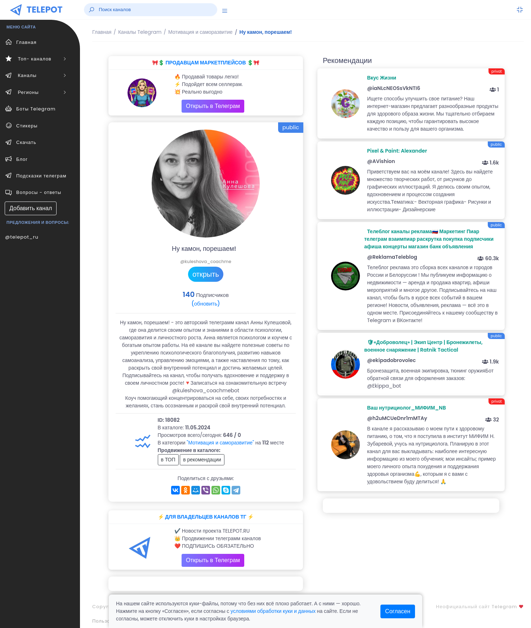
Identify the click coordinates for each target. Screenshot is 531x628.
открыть (205, 274)
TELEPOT (45, 9)
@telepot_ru (22, 237)
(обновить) (205, 303)
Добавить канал (30, 208)
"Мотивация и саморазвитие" (220, 442)
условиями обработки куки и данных (273, 611)
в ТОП (168, 459)
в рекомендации (202, 459)
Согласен (397, 611)
